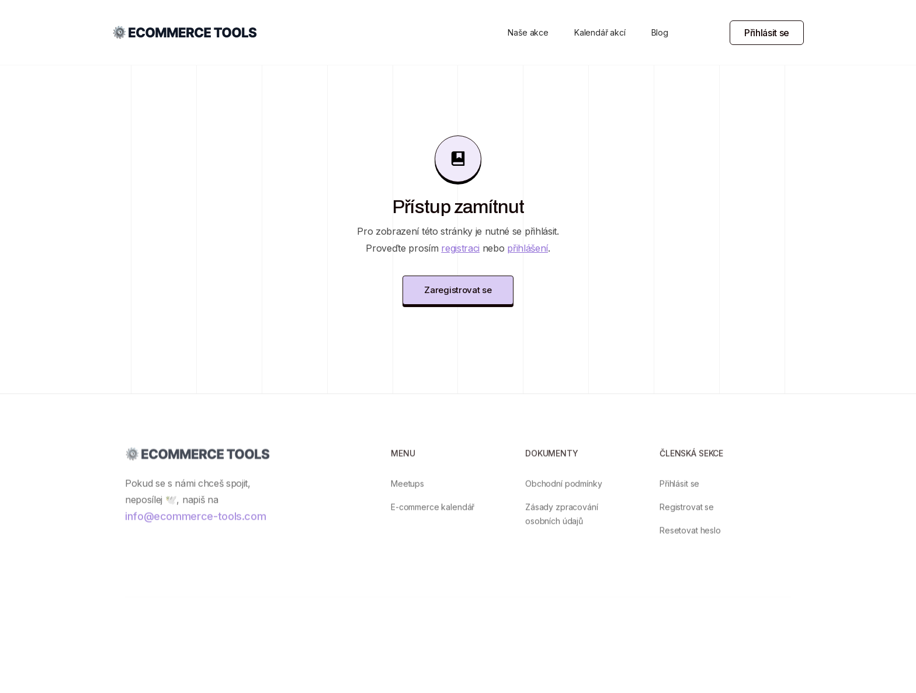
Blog (659, 32)
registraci (460, 248)
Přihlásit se (766, 33)
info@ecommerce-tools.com (195, 524)
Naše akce (528, 32)
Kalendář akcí (600, 32)
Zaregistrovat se (457, 289)
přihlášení (527, 248)
